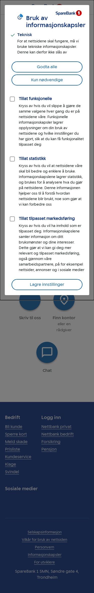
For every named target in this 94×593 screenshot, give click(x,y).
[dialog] (47, 150)
